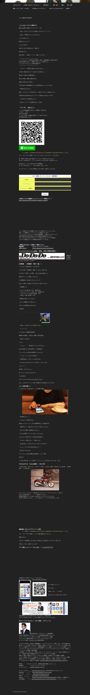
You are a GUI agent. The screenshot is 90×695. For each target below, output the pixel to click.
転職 (63, 5)
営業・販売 (56, 5)
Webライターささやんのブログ (56, 8)
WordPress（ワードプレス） (39, 8)
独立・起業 (69, 5)
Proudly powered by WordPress (20, 691)
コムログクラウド (48, 547)
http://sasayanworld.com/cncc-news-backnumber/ (44, 679)
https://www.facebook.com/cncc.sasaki (42, 672)
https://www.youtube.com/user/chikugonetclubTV (44, 677)
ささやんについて (17, 5)
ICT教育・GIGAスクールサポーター (32, 5)
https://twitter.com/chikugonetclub (40, 675)
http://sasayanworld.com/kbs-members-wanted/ (33, 200)
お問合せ (68, 8)
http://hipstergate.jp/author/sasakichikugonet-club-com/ (54, 660)
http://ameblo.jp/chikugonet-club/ (41, 674)
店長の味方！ (47, 5)
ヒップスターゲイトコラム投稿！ (28, 251)
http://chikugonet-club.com (38, 670)
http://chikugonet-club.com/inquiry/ (43, 248)
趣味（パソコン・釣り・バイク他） (21, 8)
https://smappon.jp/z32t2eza (39, 579)
